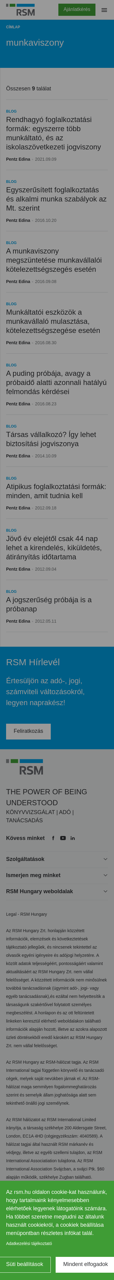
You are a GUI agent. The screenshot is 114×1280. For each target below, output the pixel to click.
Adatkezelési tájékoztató (29, 1243)
